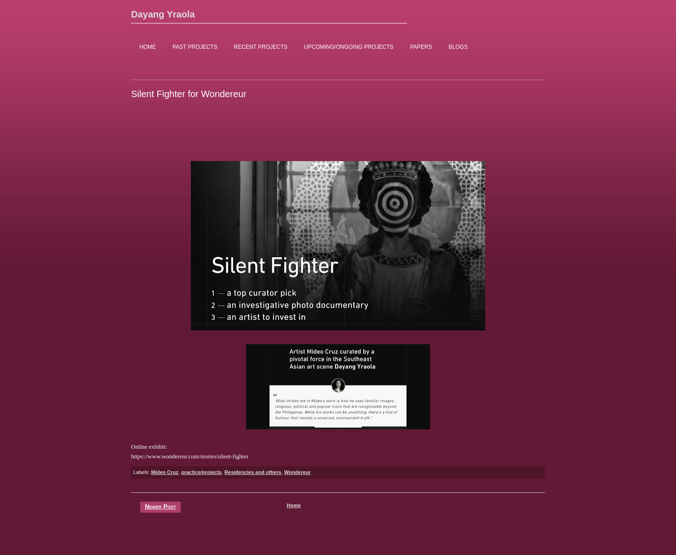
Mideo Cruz (164, 472)
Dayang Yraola (163, 14)
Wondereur (297, 472)
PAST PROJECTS (195, 47)
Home (293, 505)
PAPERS (421, 47)
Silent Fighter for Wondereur (188, 94)
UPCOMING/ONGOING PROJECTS (349, 47)
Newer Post (160, 506)
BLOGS (458, 47)
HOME (147, 47)
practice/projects (201, 472)
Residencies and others (252, 472)
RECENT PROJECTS (260, 47)
